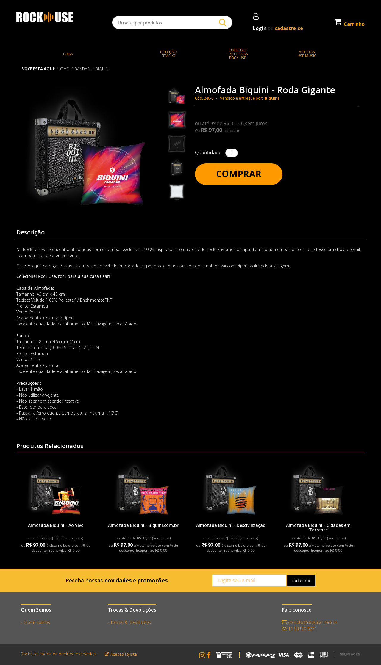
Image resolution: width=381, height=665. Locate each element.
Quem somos (37, 622)
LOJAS (68, 54)
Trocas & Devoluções (130, 622)
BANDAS (82, 68)
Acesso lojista (121, 654)
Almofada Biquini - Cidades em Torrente (318, 527)
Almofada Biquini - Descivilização (231, 525)
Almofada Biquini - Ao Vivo (56, 525)
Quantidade (208, 152)
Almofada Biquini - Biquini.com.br (143, 525)
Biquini (102, 68)
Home (63, 68)
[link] (55, 490)
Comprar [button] (238, 174)
